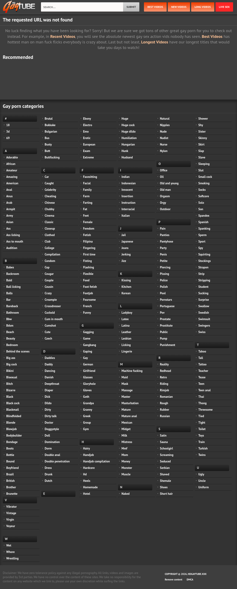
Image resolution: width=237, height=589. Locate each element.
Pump (163, 338)
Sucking (203, 293)
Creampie (51, 300)
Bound (10, 461)
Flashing (88, 267)
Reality (164, 364)
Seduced (165, 461)
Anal (9, 190)
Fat (85, 209)
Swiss (202, 332)
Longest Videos (154, 42)
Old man (165, 190)
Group (87, 423)
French (87, 306)
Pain (162, 229)
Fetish (87, 235)
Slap (201, 151)
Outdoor (165, 209)
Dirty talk (50, 416)
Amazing (11, 177)
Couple (49, 280)
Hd (85, 474)
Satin (163, 435)
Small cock (205, 177)
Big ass (10, 358)
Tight (201, 423)
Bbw (9, 319)
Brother (11, 487)
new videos (179, 7)
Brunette (11, 494)
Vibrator (11, 507)
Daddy (49, 364)
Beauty (10, 338)
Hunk (125, 151)
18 (8, 125)
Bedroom (12, 345)
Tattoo (202, 364)
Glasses (88, 377)
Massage (127, 390)
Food (86, 280)
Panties (164, 235)
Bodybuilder (14, 435)
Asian (9, 222)
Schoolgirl (166, 448)
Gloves (87, 390)
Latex (125, 319)
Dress (48, 468)
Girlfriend (89, 371)
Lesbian (126, 338)
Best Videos (212, 36)
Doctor (49, 423)
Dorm (48, 448)
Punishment (167, 345)
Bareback (12, 306)
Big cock (11, 364)
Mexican (127, 423)
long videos (203, 7)
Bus (47, 138)
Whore (10, 552)
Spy (200, 248)
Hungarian (128, 144)
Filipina (88, 241)
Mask (125, 384)
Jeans (125, 248)
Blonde (10, 423)
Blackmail (12, 410)
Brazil (10, 474)
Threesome (205, 410)
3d (7, 132)
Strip (201, 274)
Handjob (88, 455)
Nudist (164, 138)
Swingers (204, 326)
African (10, 164)
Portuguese (167, 306)
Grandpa (88, 403)
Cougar (49, 274)
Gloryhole (89, 384)
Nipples (165, 125)
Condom (50, 261)
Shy (200, 125)
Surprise (203, 300)
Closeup (50, 229)
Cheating (50, 196)
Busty (48, 144)
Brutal (49, 119)
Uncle (202, 481)
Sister (202, 132)
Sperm (202, 235)
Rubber (164, 410)
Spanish (203, 222)
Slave (201, 157)
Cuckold (50, 313)
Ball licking (13, 287)
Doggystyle (52, 429)
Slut (200, 170)
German (88, 364)
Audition (11, 248)
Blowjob (11, 429)
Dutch (48, 481)
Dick (47, 397)
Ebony (87, 119)
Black (9, 397)
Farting (87, 203)
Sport (201, 241)
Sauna (164, 442)
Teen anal (204, 390)
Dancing (50, 371)
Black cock (12, 403)
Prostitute (166, 326)
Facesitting (90, 177)
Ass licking (13, 235)
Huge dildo (129, 132)
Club (47, 241)
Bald (9, 280)
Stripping (204, 280)
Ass (8, 229)
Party (163, 248)
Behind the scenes (17, 351)
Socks (202, 190)
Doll (47, 435)
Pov (162, 313)
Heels (86, 481)
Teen (201, 384)
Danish (49, 377)
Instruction (128, 203)
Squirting (204, 254)
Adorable (12, 157)
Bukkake (50, 125)
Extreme (88, 157)
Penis (163, 254)
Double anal (52, 455)
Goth (86, 397)
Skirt (201, 144)
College (49, 248)
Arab (9, 203)
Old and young (169, 183)
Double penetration (57, 461)
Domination (52, 442)
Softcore (203, 196)
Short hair (166, 494)
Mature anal (129, 416)
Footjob (88, 293)
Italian (126, 216)
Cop (47, 267)
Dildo (48, 403)
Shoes (164, 487)
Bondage (12, 442)
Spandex (203, 216)
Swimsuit (204, 319)
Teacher (203, 371)
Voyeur (10, 526)
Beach (10, 332)
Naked (126, 494)
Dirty (48, 410)
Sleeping (203, 164)
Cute (47, 332)
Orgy (163, 203)
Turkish (203, 448)
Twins (202, 455)
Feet (86, 216)
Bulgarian (51, 132)
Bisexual (11, 377)
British (10, 481)
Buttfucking (52, 157)
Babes (10, 267)
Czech (48, 338)
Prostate (165, 319)
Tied (201, 416)
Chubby (49, 209)
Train (201, 442)
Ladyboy (127, 313)
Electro (87, 125)
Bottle (10, 455)
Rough (164, 403)
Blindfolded (13, 416)
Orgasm (165, 196)
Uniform (203, 487)
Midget (126, 429)
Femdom (88, 229)
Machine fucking (132, 371)
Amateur (11, 170)
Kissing (126, 280)
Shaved (164, 474)
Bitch (9, 384)
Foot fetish (90, 287)
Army (9, 216)
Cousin (49, 287)
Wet (8, 545)
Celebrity (50, 190)
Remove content (173, 579)
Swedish (203, 313)
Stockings (204, 261)
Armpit (10, 209)
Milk (124, 435)
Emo (86, 132)
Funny (87, 313)
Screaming (166, 455)
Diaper (49, 390)
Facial (86, 183)
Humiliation (129, 138)
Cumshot (50, 326)
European (89, 144)
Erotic (86, 138)
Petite (164, 261)
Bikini (10, 371)
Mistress (127, 442)
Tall (200, 358)
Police (164, 280)
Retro (163, 377)
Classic (49, 222)
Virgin (10, 520)
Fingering (89, 248)
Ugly (201, 474)
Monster (127, 468)
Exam (86, 151)
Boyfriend (12, 468)
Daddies (50, 358)
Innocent (127, 190)
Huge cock (128, 125)
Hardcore (89, 468)
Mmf (124, 448)
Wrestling (12, 558)
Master (126, 397)
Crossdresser (53, 306)
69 (8, 138)
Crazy (48, 293)
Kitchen (126, 287)
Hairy (86, 448)
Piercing (165, 267)
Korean (126, 293)
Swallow (203, 306)
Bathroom (12, 313)
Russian (165, 416)
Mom (125, 455)
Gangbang (89, 345)
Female (88, 222)
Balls (9, 293)
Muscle (126, 474)
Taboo (202, 351)
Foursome (89, 300)
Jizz (124, 261)
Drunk (48, 474)
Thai (201, 397)
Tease (202, 377)
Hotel (86, 494)
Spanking (204, 229)
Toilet (202, 429)
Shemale (165, 481)
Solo (201, 203)
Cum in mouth (54, 319)
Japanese (127, 241)
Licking (126, 345)
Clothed (50, 235)
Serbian (165, 468)
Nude (163, 132)
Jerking (126, 254)
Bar (8, 300)
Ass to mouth (14, 241)
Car (47, 177)
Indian (126, 177)
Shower (203, 119)
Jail (124, 235)
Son (200, 209)
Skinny (202, 138)
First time (89, 254)
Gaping (87, 351)
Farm (86, 196)
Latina (126, 326)
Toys (201, 435)
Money (126, 461)
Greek (86, 416)
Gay (85, 358)
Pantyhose (166, 241)
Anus (9, 196)
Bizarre (10, 390)
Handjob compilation (96, 461)
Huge (125, 119)
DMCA (190, 579)
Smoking (203, 183)
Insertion (127, 196)
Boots (10, 448)
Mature (126, 410)
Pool (163, 293)
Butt (47, 151)
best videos (155, 7)
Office (163, 170)
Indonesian (129, 183)
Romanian (166, 397)
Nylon (164, 151)
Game (86, 338)
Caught (49, 183)
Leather (126, 332)
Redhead (165, 371)
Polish (164, 287)
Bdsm (9, 326)
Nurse (163, 144)
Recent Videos (62, 36)
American (12, 183)
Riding (164, 384)
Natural (164, 119)
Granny (87, 410)
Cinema (49, 216)
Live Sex (224, 7)
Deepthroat (52, 384)
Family (87, 190)
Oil (162, 177)
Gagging (88, 332)
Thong (202, 403)
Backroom (12, 274)
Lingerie (127, 351)
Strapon (203, 267)
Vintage (11, 513)
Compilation (52, 254)
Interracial (128, 209)
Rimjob (164, 390)
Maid (125, 377)
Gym (86, 429)
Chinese (50, 203)
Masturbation (130, 403)
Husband (127, 157)
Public (164, 332)
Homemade (90, 487)
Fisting (87, 261)
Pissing (164, 274)
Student (203, 287)
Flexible (88, 274)
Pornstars (166, 300)
